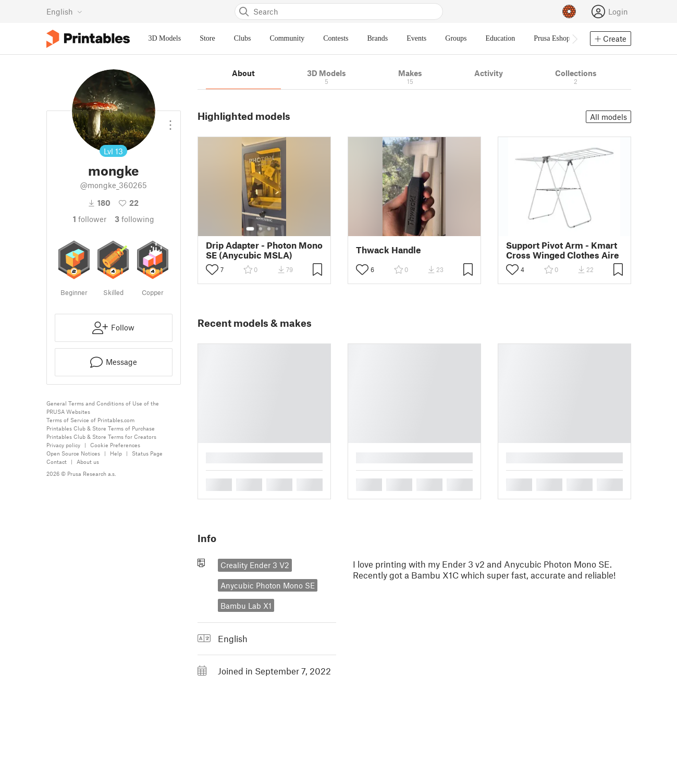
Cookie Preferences (115, 444)
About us (88, 461)
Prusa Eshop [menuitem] (552, 38)
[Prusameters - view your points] (569, 11)
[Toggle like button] (212, 269)
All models (608, 116)
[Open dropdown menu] (170, 120)
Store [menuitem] (207, 38)
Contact (56, 461)
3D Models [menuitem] (165, 38)
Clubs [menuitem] (242, 38)
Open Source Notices (73, 453)
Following (134, 219)
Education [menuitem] (500, 38)
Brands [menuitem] (377, 38)
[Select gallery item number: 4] (277, 229)
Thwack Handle (388, 250)
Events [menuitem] (416, 38)
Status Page (147, 453)
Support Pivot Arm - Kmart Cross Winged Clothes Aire (562, 250)
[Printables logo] (88, 39)
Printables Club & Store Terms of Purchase (100, 428)
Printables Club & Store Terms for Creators (101, 436)
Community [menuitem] (286, 38)
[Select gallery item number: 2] (261, 229)
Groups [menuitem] (455, 38)
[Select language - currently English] (64, 11)
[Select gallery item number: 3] (269, 229)
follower (89, 219)
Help (116, 453)
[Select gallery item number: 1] (250, 229)
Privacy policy (63, 444)
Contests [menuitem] (335, 38)
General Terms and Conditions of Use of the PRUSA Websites (102, 407)
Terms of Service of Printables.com (90, 419)
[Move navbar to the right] (574, 38)
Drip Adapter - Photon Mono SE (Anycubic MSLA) (264, 250)
